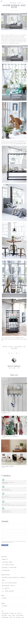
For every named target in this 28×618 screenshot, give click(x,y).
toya (2, 496)
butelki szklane (5, 346)
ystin (2, 503)
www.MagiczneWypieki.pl (5, 482)
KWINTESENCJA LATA (6, 412)
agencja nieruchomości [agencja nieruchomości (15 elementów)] (5, 613)
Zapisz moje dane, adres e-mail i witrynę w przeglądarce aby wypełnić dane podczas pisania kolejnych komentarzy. (13, 542)
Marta (3, 582)
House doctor (11, 346)
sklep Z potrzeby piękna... (18, 346)
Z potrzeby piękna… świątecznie (7, 562)
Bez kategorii (19, 2)
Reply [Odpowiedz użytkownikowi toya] (25, 494)
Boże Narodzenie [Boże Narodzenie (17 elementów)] (4, 615)
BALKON (3, 580)
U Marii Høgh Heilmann (6, 570)
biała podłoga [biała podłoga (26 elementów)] (12, 613)
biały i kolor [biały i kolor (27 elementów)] (19, 613)
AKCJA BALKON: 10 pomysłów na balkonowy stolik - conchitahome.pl (13, 577)
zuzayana (3, 510)
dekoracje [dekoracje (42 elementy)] (13, 615)
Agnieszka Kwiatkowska (13, 2)
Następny (17, 10)
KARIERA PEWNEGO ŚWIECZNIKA (8, 466)
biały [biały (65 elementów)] (15, 613)
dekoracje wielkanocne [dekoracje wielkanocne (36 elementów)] (19, 615)
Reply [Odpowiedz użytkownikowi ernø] (25, 487)
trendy (24, 346)
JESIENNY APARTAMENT (9, 591)
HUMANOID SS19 (5, 559)
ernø (2, 489)
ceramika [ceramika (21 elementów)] (9, 615)
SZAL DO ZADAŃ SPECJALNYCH (8, 564)
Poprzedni (11, 10)
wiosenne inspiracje (14, 348)
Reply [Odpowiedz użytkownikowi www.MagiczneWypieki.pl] (25, 480)
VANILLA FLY (13, 585)
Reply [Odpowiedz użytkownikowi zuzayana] (25, 509)
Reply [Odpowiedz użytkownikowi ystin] (25, 502)
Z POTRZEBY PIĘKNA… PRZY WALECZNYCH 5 (10, 436)
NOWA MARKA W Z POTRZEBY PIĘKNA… (9, 567)
